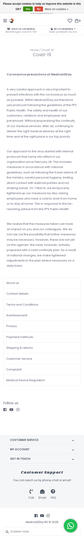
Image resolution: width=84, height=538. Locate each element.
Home (34, 50)
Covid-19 (47, 50)
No (39, 9)
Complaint (14, 369)
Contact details (17, 293)
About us (12, 283)
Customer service (19, 359)
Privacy (11, 326)
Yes (28, 9)
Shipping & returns (19, 348)
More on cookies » (57, 9)
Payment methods (19, 337)
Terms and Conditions (22, 304)
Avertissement (16, 315)
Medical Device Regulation (25, 380)
